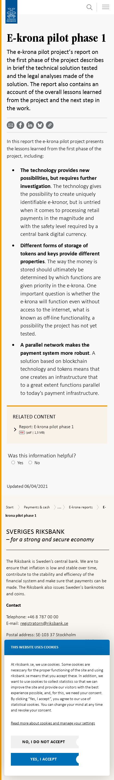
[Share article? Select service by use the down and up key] (31, 125)
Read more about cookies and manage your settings (53, 723)
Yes (20, 463)
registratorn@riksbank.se (44, 623)
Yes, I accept (43, 759)
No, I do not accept (43, 742)
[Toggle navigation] (105, 7)
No (37, 463)
